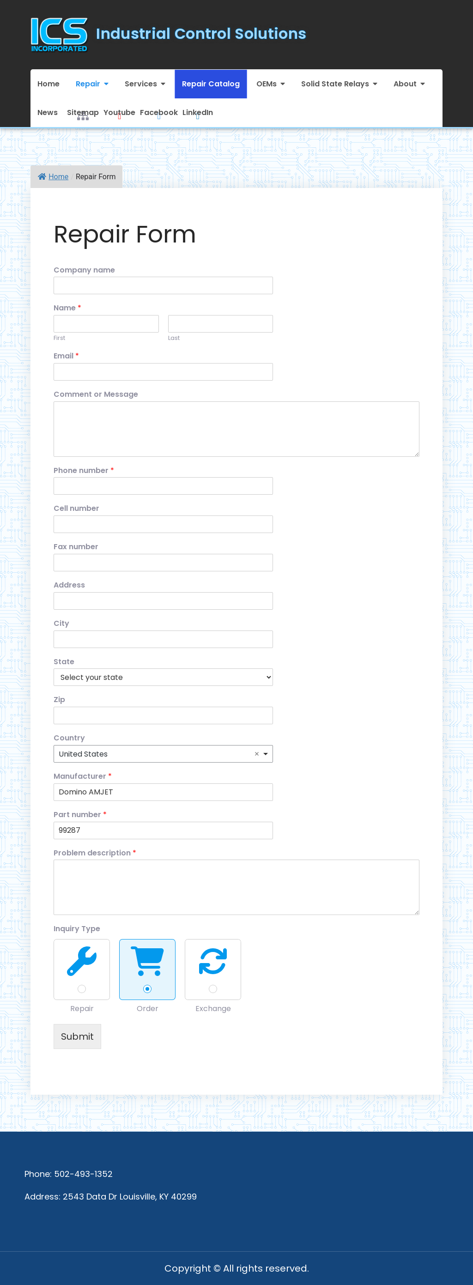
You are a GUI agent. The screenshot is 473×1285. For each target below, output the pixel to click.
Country (69, 738)
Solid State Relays (335, 84)
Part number (80, 815)
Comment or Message (96, 395)
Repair (88, 84)
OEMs (266, 84)
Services (141, 84)
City (61, 624)
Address (69, 585)
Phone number (84, 471)
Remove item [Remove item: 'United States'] (256, 753)
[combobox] (163, 754)
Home (48, 84)
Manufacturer (83, 777)
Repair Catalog (211, 84)
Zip (59, 700)
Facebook (159, 111)
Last (174, 338)
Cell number (76, 509)
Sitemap (83, 111)
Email (66, 356)
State (64, 662)
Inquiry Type (77, 929)
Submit (77, 1036)
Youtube (119, 111)
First (59, 338)
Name (67, 308)
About (405, 84)
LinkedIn (197, 111)
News (47, 112)
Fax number (76, 547)
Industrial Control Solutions (201, 33)
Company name (84, 270)
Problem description (95, 853)
